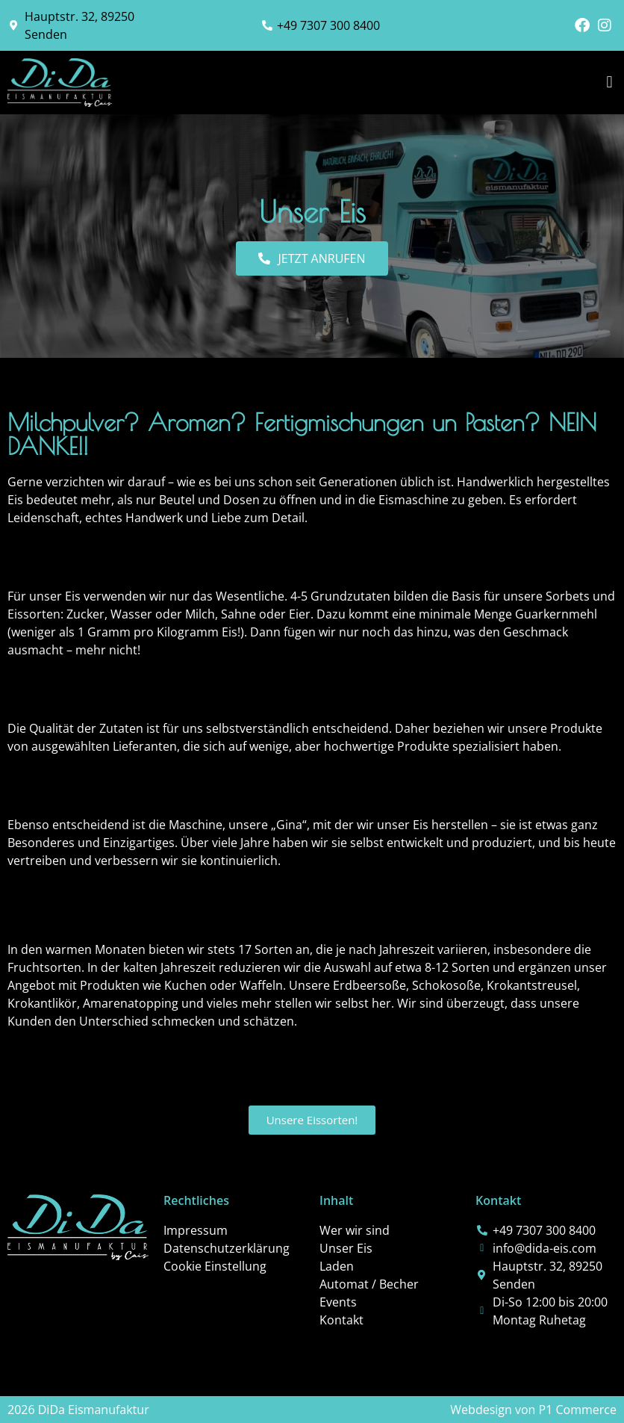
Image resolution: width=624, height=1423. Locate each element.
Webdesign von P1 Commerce (533, 1409)
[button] (609, 82)
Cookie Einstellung (214, 1266)
